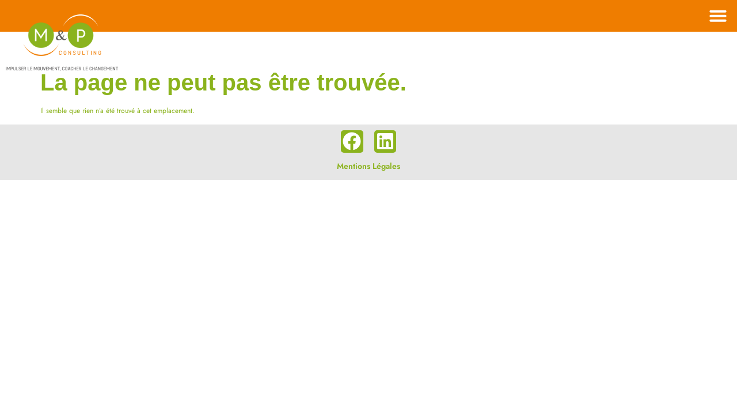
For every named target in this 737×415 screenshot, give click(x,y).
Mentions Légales (368, 166)
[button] (718, 15)
